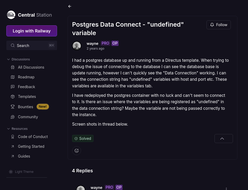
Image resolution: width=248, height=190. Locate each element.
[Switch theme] (21, 171)
